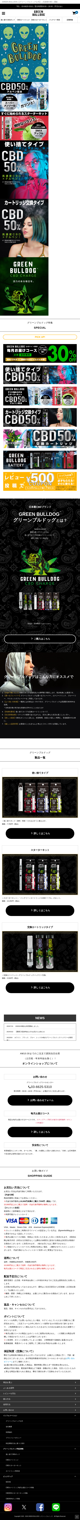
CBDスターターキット (39, 20)
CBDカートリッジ (23, 20)
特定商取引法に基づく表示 (15, 1443)
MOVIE (8, 1482)
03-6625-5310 (41, 1087)
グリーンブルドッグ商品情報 (40, 1448)
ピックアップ (40, 1475)
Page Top (77, 1517)
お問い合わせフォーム (40, 1100)
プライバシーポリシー (13, 1438)
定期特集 (70, 20)
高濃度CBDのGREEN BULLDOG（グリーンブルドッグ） (39, 13)
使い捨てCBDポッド (8, 20)
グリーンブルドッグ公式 (14, 1421)
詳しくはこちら (40, 833)
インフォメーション (40, 1415)
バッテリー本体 (54, 20)
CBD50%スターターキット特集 (17, 1493)
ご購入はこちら (40, 638)
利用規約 (9, 1432)
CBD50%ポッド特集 (13, 1499)
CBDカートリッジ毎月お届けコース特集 (20, 1487)
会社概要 (9, 1427)
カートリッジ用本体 (13, 1471)
